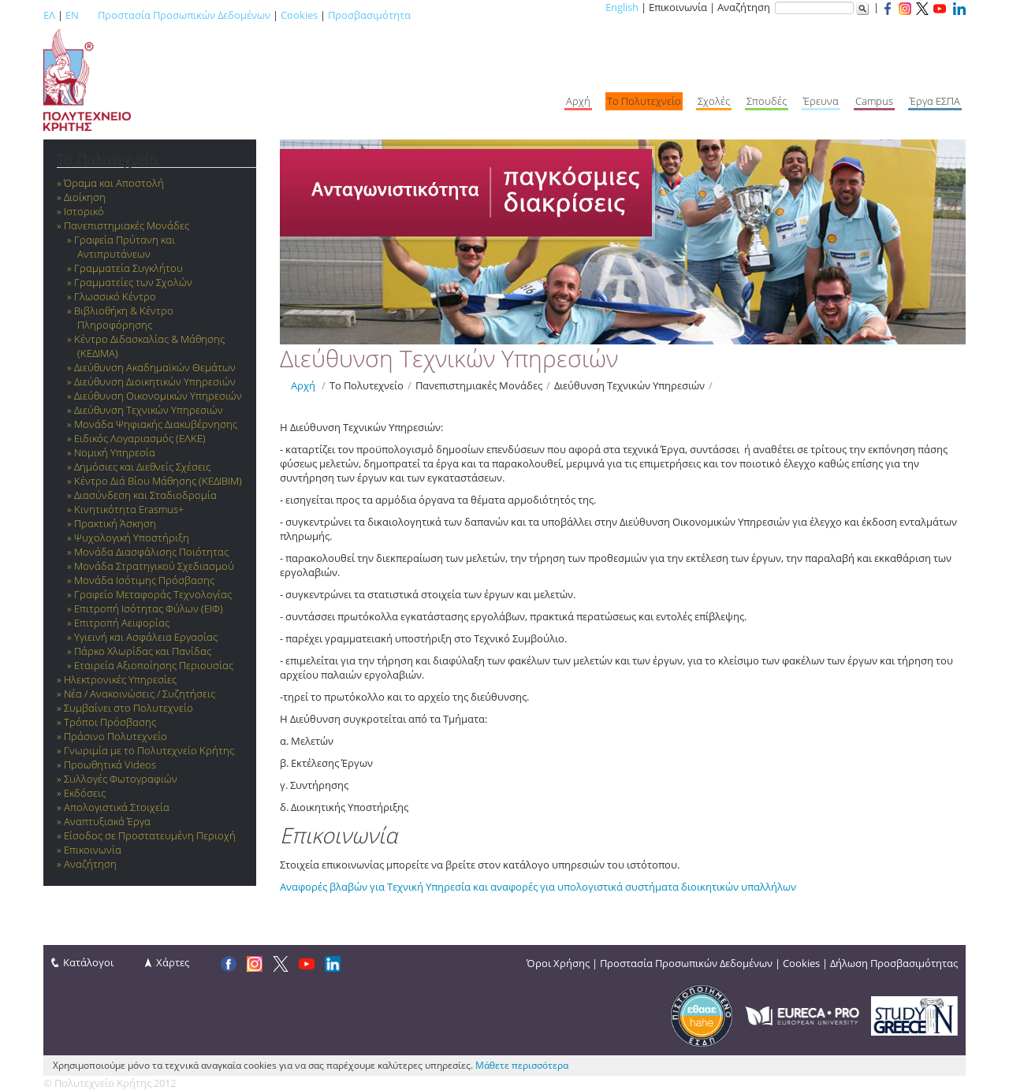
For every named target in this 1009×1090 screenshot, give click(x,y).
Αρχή (303, 385)
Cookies (299, 15)
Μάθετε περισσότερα (521, 1065)
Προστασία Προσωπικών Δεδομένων (184, 15)
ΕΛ (49, 15)
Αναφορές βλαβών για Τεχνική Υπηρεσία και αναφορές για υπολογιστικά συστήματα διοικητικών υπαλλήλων (538, 887)
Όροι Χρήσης (558, 963)
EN (72, 15)
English (622, 7)
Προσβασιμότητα (369, 15)
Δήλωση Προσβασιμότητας (894, 963)
